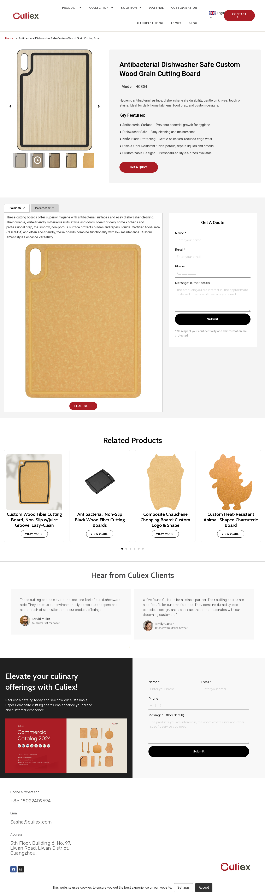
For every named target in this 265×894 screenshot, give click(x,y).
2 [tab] (132, 647)
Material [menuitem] (156, 8)
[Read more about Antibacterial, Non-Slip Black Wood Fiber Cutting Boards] (99, 533)
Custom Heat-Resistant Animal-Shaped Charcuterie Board (231, 519)
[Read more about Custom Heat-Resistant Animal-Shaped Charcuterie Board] (230, 533)
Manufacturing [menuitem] (150, 23)
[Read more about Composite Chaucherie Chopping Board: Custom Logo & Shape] (165, 533)
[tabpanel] (72, 611)
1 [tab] (129, 647)
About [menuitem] (176, 23)
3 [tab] (135, 647)
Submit (212, 319)
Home (9, 38)
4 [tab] (138, 647)
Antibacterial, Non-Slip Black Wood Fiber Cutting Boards (100, 519)
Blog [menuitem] (193, 23)
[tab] (17, 208)
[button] (122, 548)
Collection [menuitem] (101, 8)
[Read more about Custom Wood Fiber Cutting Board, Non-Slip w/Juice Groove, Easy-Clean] (34, 533)
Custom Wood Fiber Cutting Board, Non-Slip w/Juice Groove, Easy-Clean (34, 519)
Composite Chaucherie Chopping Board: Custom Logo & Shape (165, 519)
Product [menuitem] (72, 8)
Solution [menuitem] (131, 8)
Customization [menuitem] (184, 8)
